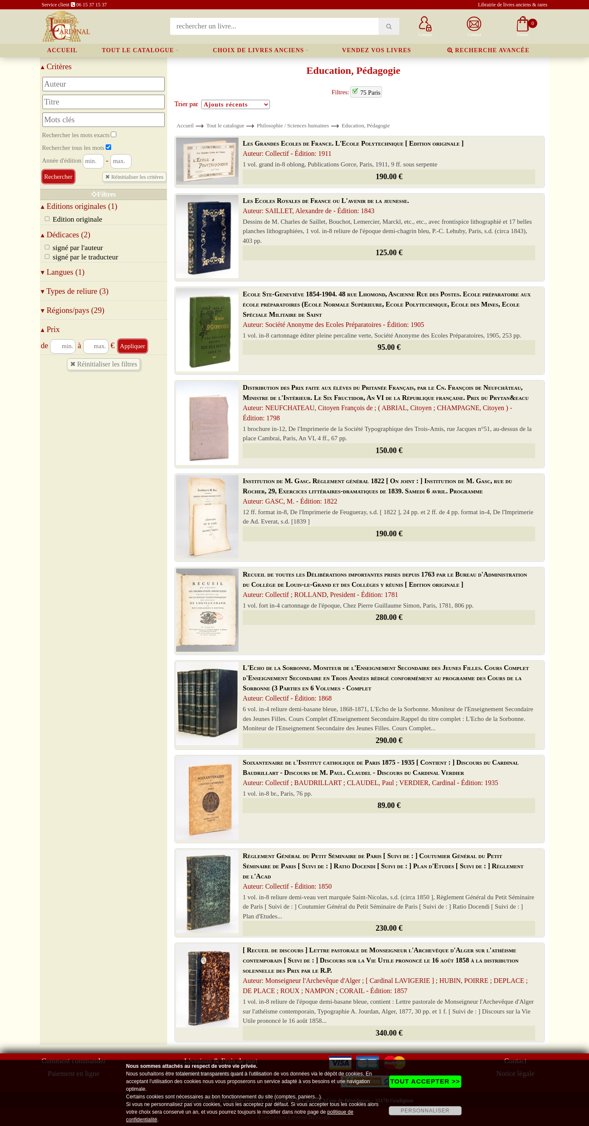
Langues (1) (62, 271)
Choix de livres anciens (258, 50)
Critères (56, 66)
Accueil (62, 50)
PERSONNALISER (425, 1111)
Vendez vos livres (376, 50)
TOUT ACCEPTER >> (425, 1081)
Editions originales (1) (79, 206)
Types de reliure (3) (75, 291)
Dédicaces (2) (65, 234)
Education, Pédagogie (366, 125)
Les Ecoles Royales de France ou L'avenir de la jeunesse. (326, 205)
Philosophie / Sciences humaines (293, 125)
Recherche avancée (488, 50)
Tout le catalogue (138, 50)
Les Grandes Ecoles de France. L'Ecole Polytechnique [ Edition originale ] (353, 148)
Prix (50, 329)
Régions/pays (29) (72, 310)
